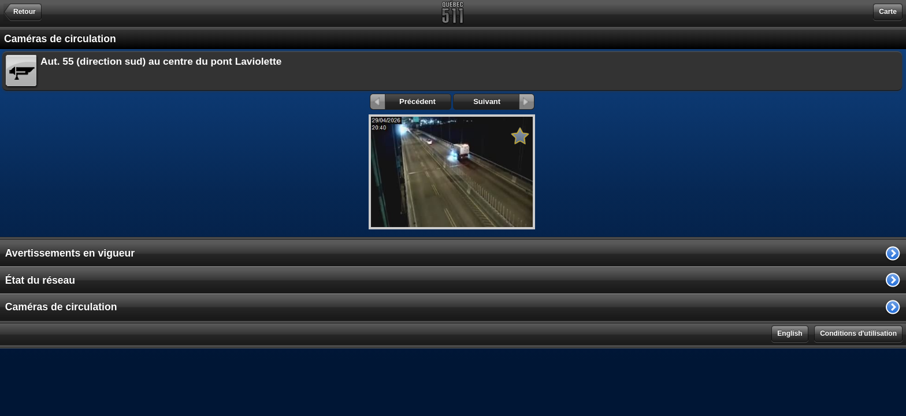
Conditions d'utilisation (858, 333)
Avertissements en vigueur (70, 253)
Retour (24, 12)
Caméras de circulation (61, 307)
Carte (888, 12)
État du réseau (40, 280)
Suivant (503, 101)
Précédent (403, 101)
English (789, 333)
